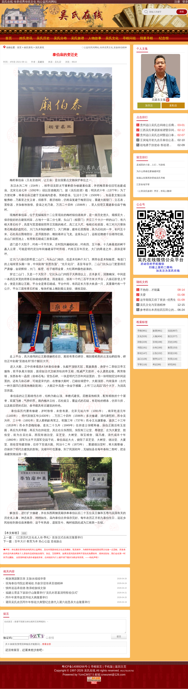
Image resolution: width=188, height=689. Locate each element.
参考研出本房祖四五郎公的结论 (160, 309)
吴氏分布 (60, 38)
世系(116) (172, 359)
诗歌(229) (142, 342)
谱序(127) (157, 359)
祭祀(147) (142, 353)
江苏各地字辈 (143, 184)
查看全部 (46, 644)
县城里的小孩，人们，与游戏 (150, 164)
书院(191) (142, 347)
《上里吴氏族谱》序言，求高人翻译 (154, 191)
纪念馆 (164, 38)
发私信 (173, 105)
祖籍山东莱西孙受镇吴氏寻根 (150, 178)
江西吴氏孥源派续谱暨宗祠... (158, 130)
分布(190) (157, 347)
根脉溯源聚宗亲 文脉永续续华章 (26, 578)
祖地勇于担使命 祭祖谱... (155, 145)
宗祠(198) (157, 342)
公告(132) (157, 353)
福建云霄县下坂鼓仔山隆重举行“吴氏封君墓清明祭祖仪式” (42, 592)
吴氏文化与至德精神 (152, 304)
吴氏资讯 (39, 47)
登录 (185, 1)
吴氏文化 (112, 38)
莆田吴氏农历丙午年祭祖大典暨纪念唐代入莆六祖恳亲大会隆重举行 (48, 602)
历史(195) (172, 342)
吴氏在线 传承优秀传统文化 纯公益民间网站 (29, 1)
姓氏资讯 (25, 38)
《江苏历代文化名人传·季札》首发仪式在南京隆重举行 (49, 537)
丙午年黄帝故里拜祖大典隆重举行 (27, 597)
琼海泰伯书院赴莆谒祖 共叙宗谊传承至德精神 (34, 583)
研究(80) (172, 364)
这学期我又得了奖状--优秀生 (158, 299)
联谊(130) (172, 353)
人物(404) (157, 336)
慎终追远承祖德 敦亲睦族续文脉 (26, 588)
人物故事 (94, 38)
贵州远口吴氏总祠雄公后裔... (158, 125)
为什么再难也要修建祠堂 (148, 171)
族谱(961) (157, 330)
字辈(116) (142, 364)
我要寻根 (146, 38)
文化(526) (142, 336)
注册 (177, 1)
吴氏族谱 (77, 38)
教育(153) (172, 347)
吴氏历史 (43, 38)
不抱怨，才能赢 (150, 289)
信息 (24, 533)
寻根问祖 (129, 38)
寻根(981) (142, 330)
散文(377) (172, 336)
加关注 (149, 105)
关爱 (143, 294)
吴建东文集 (160, 98)
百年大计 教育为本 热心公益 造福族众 (38, 541)
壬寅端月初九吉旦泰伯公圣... (158, 140)
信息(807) (172, 330)
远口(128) (142, 359)
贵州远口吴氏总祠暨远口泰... (158, 135)
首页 (8, 38)
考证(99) (157, 364)
